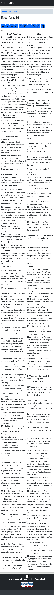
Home (4, 11)
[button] (27, 576)
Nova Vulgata (14, 11)
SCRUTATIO (7, 3)
